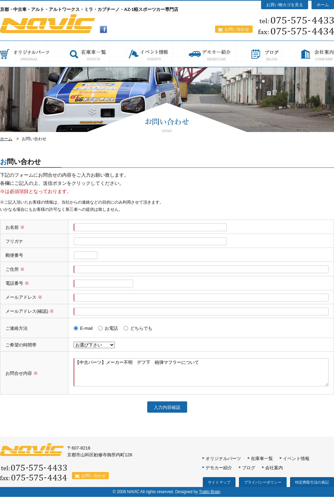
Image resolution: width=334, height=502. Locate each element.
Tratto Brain (209, 496)
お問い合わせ (237, 29)
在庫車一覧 (262, 463)
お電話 (111, 328)
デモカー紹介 (219, 472)
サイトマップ (219, 487)
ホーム (323, 4)
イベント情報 (296, 463)
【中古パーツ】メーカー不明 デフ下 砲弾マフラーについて (201, 375)
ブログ (248, 472)
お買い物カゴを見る (284, 4)
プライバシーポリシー (263, 487)
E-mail (86, 328)
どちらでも (141, 328)
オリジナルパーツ (223, 463)
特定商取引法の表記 (312, 487)
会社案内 (274, 472)
